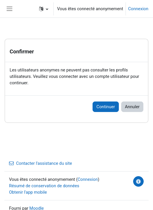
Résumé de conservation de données (44, 185)
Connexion (138, 8)
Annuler (132, 106)
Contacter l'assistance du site (40, 163)
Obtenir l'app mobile (28, 192)
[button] (43, 9)
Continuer (105, 106)
